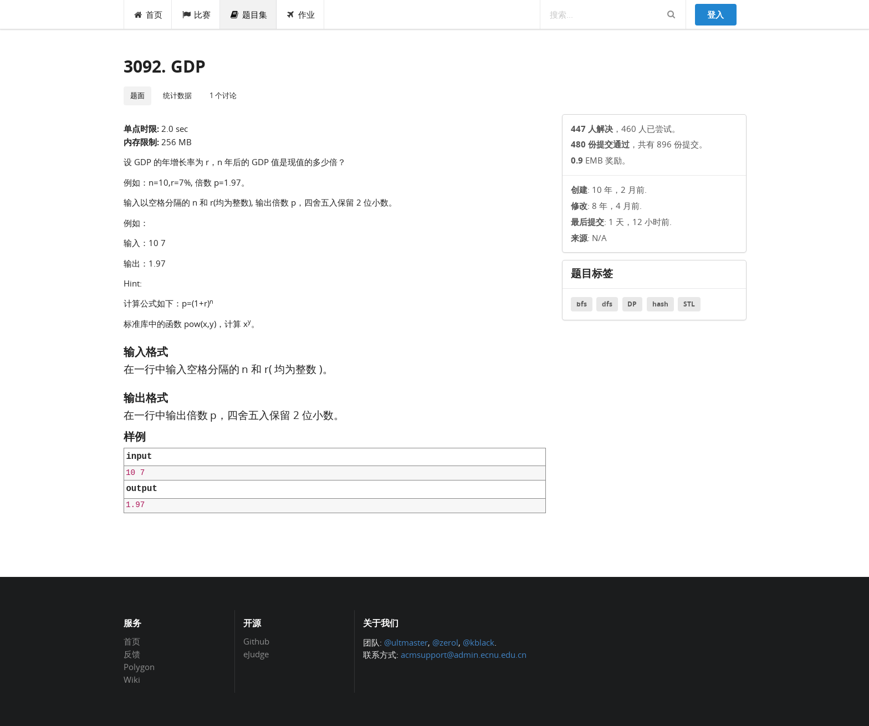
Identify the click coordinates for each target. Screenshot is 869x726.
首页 (148, 14)
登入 (715, 14)
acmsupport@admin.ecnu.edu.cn (463, 654)
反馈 (132, 653)
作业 (300, 14)
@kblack (478, 642)
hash (660, 304)
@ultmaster (406, 642)
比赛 (196, 14)
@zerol (445, 642)
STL (689, 304)
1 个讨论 (223, 95)
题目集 (248, 14)
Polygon (139, 666)
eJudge (256, 653)
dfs (607, 304)
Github (256, 642)
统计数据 (177, 95)
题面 (137, 95)
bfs (581, 304)
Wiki (132, 679)
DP (632, 304)
